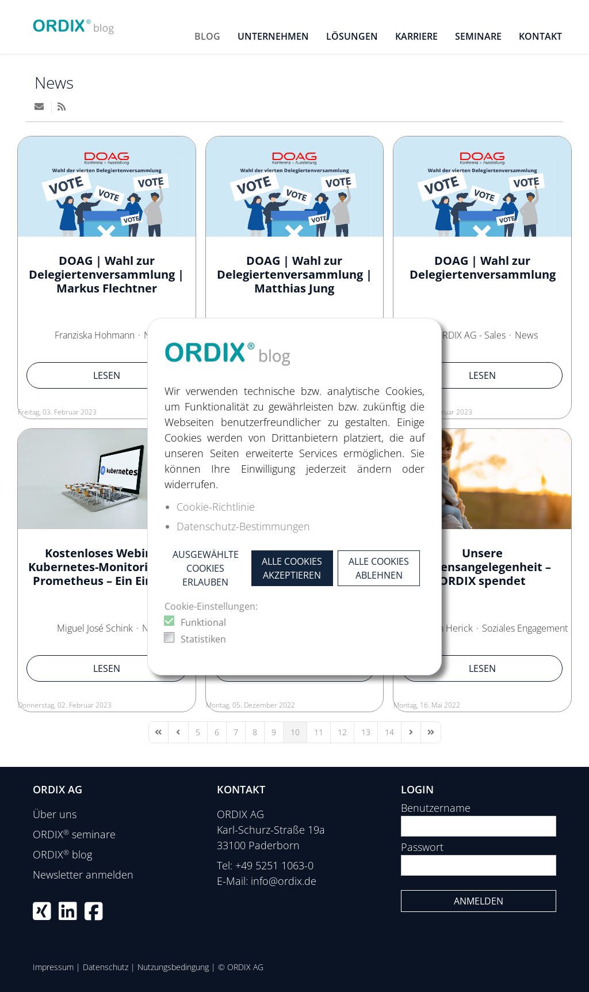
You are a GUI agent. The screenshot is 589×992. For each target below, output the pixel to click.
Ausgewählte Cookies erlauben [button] (206, 568)
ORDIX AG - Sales (470, 335)
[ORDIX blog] (73, 23)
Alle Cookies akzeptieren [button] (292, 568)
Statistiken (203, 639)
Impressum (53, 966)
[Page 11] (319, 732)
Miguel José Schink (95, 628)
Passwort (422, 847)
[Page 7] (236, 732)
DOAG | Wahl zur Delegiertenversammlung (483, 267)
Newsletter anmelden (83, 874)
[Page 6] (217, 732)
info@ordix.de (283, 881)
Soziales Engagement (525, 628)
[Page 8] (255, 732)
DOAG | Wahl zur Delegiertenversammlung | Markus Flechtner (106, 274)
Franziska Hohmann (95, 335)
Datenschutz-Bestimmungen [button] (243, 526)
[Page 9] (274, 732)
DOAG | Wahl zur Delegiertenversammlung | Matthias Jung (294, 274)
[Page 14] (389, 732)
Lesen (106, 375)
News (54, 82)
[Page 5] (198, 732)
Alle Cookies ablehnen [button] (379, 568)
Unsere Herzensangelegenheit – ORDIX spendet (482, 566)
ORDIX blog (62, 854)
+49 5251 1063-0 (274, 865)
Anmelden (478, 901)
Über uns (55, 814)
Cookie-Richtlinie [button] (216, 507)
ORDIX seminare (74, 834)
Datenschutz (105, 966)
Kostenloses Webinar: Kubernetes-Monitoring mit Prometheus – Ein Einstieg (106, 566)
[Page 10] (295, 732)
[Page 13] (366, 732)
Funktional (203, 622)
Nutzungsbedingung (173, 966)
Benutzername (436, 808)
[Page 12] (342, 732)
